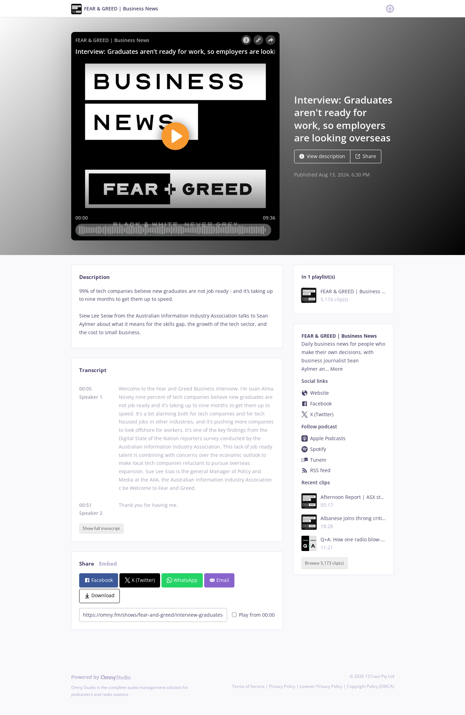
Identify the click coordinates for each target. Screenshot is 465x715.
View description (322, 156)
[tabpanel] (177, 312)
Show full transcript (101, 528)
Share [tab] (86, 563)
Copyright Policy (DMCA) (370, 686)
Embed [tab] (108, 563)
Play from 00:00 (253, 614)
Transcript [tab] (93, 370)
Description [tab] (94, 277)
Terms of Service (248, 686)
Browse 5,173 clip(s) (324, 563)
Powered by (101, 677)
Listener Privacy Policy (321, 686)
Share (365, 156)
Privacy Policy (282, 686)
